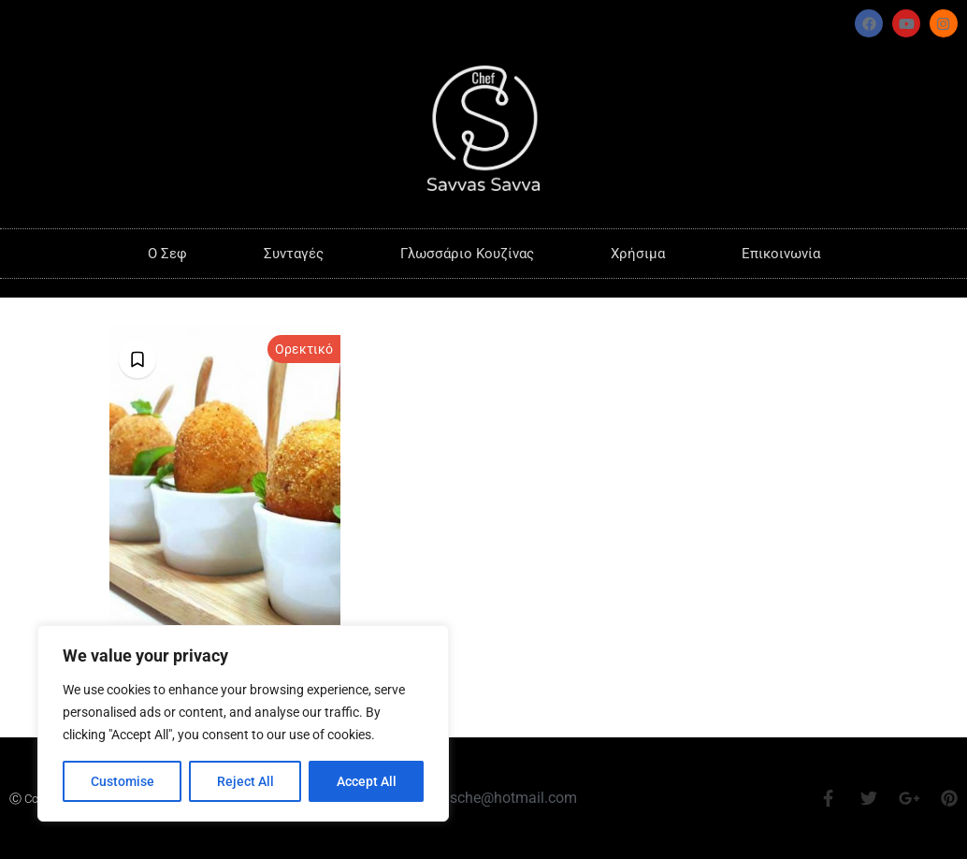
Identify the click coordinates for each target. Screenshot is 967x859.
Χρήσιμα (638, 253)
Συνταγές (294, 253)
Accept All (367, 781)
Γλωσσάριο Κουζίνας (467, 253)
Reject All (245, 781)
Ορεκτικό (304, 349)
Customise (122, 781)
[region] (243, 723)
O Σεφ (167, 253)
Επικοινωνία (781, 253)
